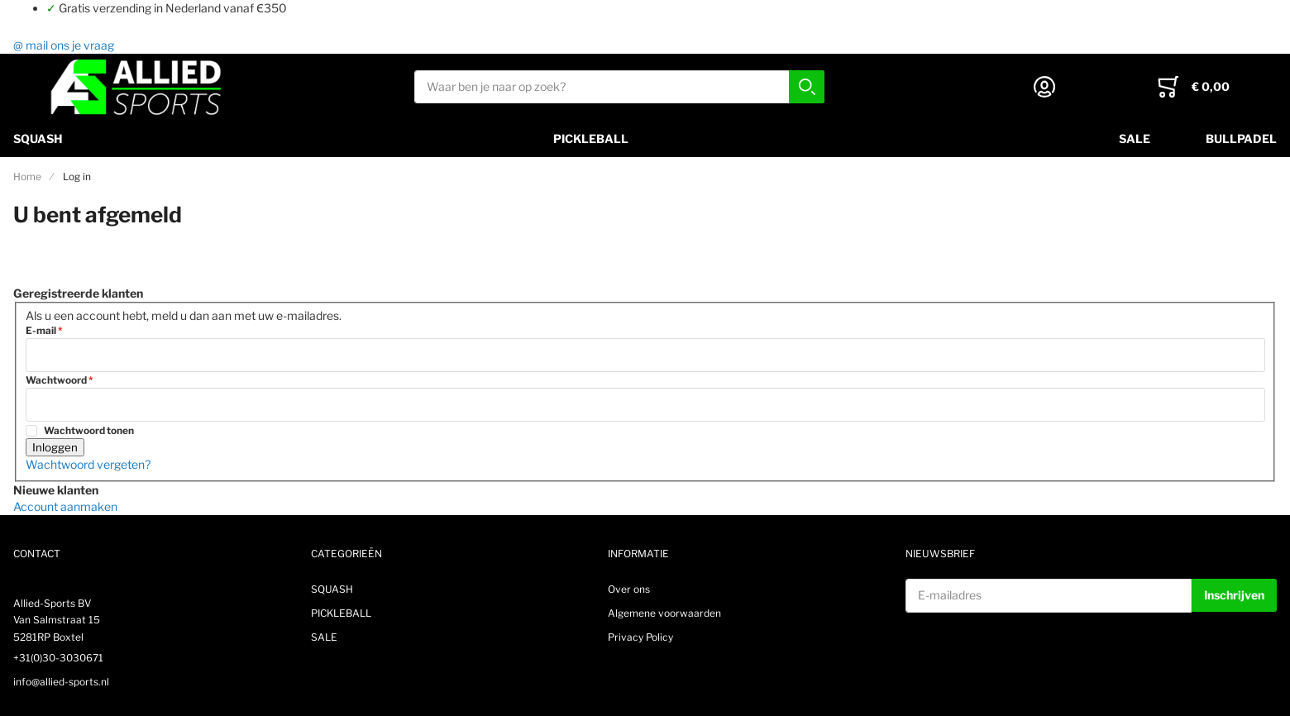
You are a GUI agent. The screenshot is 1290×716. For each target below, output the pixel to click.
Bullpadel (1241, 138)
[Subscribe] (1234, 595)
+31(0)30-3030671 (58, 658)
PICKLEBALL (590, 138)
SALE (1134, 138)
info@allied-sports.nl (61, 681)
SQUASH (38, 138)
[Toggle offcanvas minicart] (1193, 87)
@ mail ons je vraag (63, 45)
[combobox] (619, 87)
